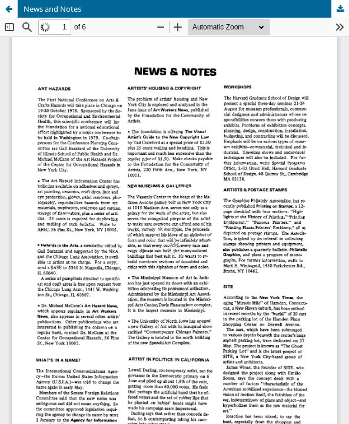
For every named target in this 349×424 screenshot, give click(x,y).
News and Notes (52, 9)
